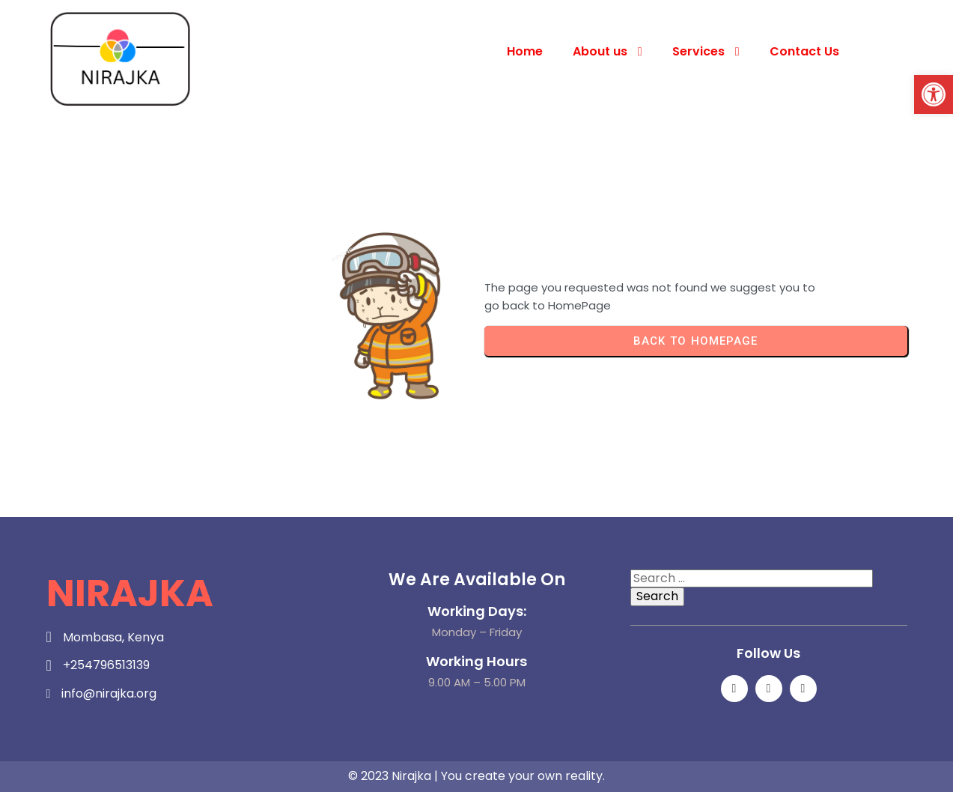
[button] (933, 94)
